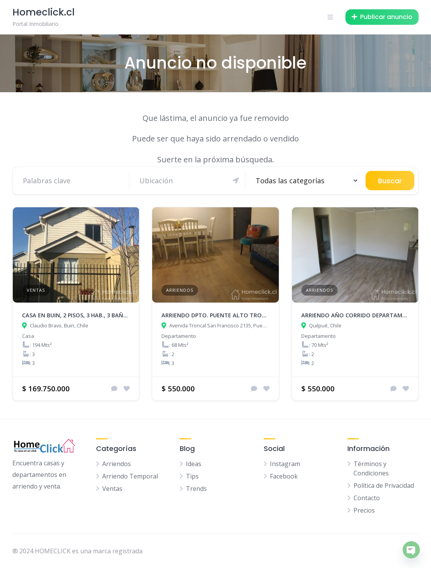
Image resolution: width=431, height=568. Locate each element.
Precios (364, 510)
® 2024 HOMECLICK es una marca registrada (77, 551)
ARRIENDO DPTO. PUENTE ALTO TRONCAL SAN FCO (231, 315)
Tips (192, 476)
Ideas (193, 464)
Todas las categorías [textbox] (290, 180)
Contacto (367, 498)
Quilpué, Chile (325, 325)
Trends (196, 488)
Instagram (285, 464)
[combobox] (305, 180)
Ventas (36, 290)
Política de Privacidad (384, 485)
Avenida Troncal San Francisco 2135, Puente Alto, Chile (219, 325)
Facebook (284, 476)
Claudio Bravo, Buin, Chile (59, 325)
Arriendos (179, 290)
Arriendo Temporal (130, 476)
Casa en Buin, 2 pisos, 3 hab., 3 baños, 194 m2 (87, 315)
